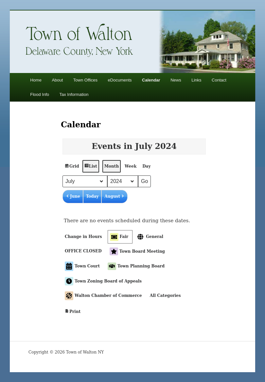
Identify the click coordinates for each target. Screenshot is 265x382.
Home (36, 80)
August (114, 196)
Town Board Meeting (137, 251)
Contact (219, 80)
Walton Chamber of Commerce (103, 295)
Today (92, 196)
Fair (119, 237)
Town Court (82, 266)
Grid (71, 168)
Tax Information (74, 94)
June (72, 196)
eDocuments (120, 80)
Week (130, 166)
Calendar (151, 80)
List (90, 168)
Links (196, 80)
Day (146, 166)
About (57, 80)
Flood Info (39, 94)
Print (72, 312)
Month (111, 166)
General (149, 236)
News (175, 80)
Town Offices (85, 80)
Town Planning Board (136, 266)
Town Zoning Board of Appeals (103, 281)
